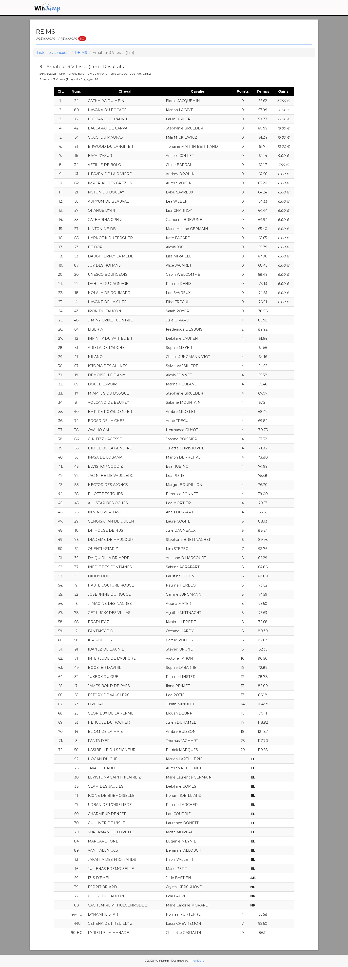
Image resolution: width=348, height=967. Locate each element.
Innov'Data (196, 960)
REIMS (81, 52)
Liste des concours (53, 52)
